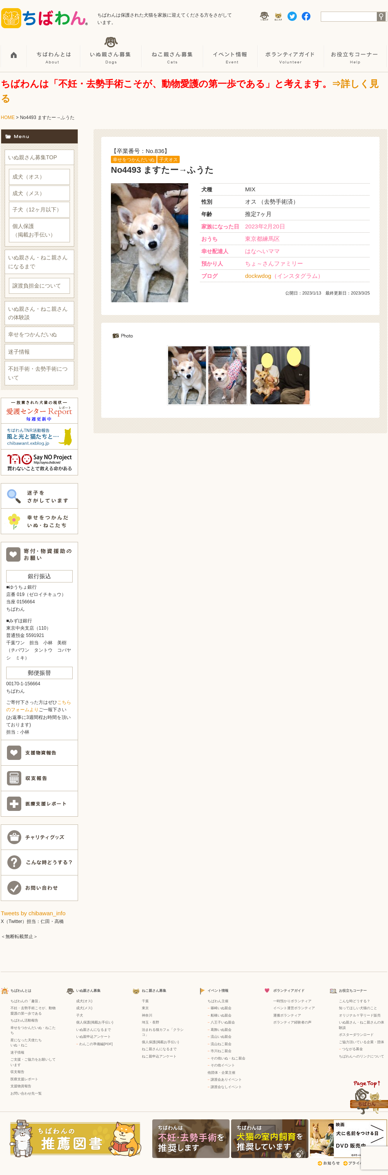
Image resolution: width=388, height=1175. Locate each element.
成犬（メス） (28, 193)
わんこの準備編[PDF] (95, 1044)
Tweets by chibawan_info (33, 913)
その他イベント (223, 1065)
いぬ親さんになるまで (93, 1030)
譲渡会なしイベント (226, 1087)
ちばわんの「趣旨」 (26, 1001)
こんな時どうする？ (354, 1001)
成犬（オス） (28, 177)
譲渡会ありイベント (226, 1079)
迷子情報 (19, 352)
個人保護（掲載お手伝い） (34, 230)
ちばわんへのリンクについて (361, 1056)
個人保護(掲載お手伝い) (94, 1022)
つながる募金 (352, 1049)
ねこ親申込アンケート (159, 1056)
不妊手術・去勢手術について (38, 373)
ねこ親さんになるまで (159, 1049)
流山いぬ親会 (221, 1037)
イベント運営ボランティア (294, 1008)
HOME (14, 50)
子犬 (79, 1015)
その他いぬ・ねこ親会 (228, 1058)
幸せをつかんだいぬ (134, 159)
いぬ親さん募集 (111, 50)
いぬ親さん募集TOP (32, 157)
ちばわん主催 (218, 1001)
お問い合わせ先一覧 (26, 1093)
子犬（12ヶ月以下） (37, 209)
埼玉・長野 (150, 1022)
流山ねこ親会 (221, 1044)
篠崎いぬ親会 (221, 1008)
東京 (145, 1008)
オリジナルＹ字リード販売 (360, 1015)
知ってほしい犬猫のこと (358, 1008)
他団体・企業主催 (221, 1073)
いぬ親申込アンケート (93, 1037)
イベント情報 (231, 50)
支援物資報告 (20, 1086)
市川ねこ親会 (221, 1051)
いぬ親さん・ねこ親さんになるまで (38, 261)
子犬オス (168, 159)
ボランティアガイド (291, 50)
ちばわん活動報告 (24, 1020)
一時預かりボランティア (292, 1001)
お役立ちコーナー (356, 50)
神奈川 (147, 1015)
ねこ (24, 1045)
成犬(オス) (84, 1001)
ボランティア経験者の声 (292, 1022)
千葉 (145, 1001)
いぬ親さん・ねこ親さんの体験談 (38, 313)
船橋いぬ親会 (221, 1015)
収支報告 (17, 1072)
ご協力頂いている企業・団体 (361, 1042)
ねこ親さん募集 (173, 50)
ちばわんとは (54, 50)
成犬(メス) (84, 1008)
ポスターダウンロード (356, 1035)
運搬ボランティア (287, 1015)
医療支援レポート (24, 1079)
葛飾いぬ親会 (221, 1030)
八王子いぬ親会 (223, 1022)
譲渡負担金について (36, 286)
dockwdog (258, 275)
